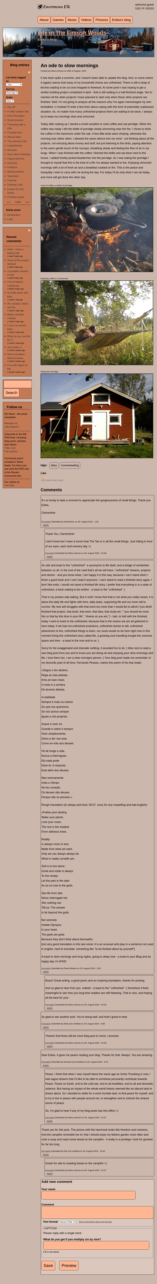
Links (10, 219)
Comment (48, 1204)
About (43, 20)
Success (12, 150)
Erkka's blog (121, 20)
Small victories (15, 120)
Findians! (12, 167)
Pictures (102, 20)
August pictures (15, 158)
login (138, 8)
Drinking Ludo (15, 184)
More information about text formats (95, 1224)
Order (9, 97)
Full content (10, 451)
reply (46, 525)
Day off (11, 107)
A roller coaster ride (18, 111)
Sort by (10, 89)
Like (43, 473)
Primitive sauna (15, 197)
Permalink (46, 522)
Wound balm (14, 137)
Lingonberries (14, 145)
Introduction (13, 214)
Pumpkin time (14, 132)
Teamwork (13, 176)
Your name (48, 1189)
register (149, 8)
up (42, 477)
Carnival (11, 180)
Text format (51, 1224)
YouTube (9, 485)
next (27, 202)
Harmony (12, 163)
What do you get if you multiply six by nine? (73, 1241)
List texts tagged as (16, 79)
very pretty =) (14, 347)
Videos (86, 20)
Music (72, 20)
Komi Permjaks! (16, 115)
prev (8, 202)
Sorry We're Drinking (18, 154)
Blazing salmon (15, 171)
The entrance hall (16, 141)
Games (58, 20)
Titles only (9, 448)
